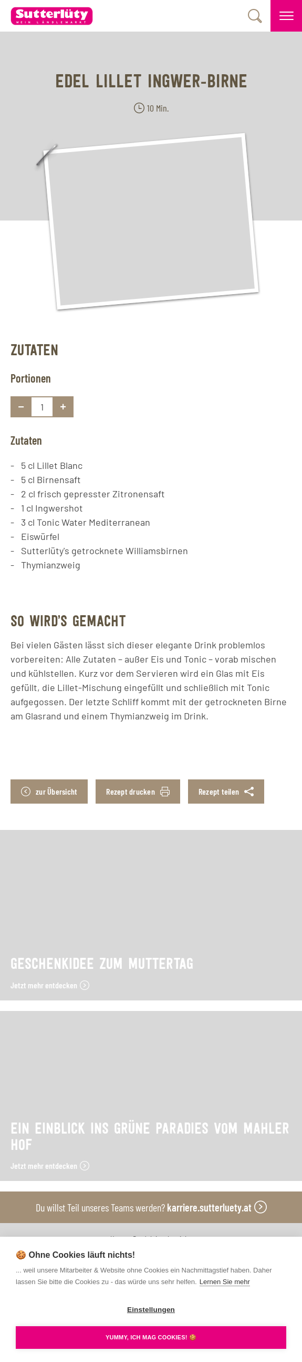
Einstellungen (151, 1310)
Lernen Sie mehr (225, 1282)
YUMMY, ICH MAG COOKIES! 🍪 (151, 1337)
